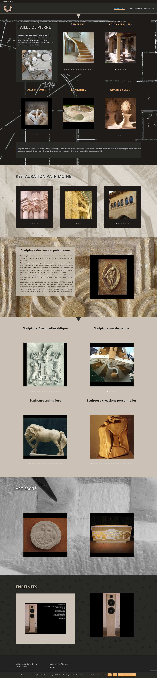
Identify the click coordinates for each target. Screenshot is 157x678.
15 (88, 69)
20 (61, 463)
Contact (147, 8)
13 (85, 69)
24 (130, 463)
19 (59, 463)
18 (59, 391)
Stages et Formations (134, 8)
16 (90, 69)
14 (51, 463)
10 (80, 69)
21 (125, 463)
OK (109, 675)
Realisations (118, 8)
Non (115, 675)
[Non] (154, 675)
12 (83, 69)
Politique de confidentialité (59, 664)
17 (56, 463)
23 (128, 463)
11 (46, 463)
